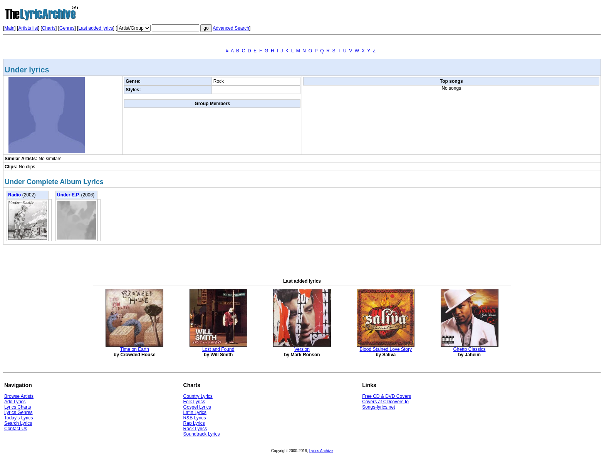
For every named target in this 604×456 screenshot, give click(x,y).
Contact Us (15, 428)
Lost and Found (218, 349)
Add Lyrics (15, 401)
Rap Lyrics (194, 423)
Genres (66, 28)
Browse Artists (19, 396)
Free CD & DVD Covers (386, 396)
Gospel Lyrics (197, 407)
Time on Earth (134, 349)
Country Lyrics (198, 396)
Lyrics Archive (321, 451)
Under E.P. (68, 195)
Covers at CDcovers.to (385, 401)
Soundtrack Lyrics (201, 434)
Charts (48, 28)
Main (9, 28)
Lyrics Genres (18, 412)
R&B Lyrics (194, 418)
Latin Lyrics (194, 412)
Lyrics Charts (17, 407)
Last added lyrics (95, 28)
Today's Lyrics (18, 418)
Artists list (28, 28)
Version (302, 349)
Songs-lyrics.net (378, 407)
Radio (14, 195)
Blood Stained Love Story (386, 349)
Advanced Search (231, 28)
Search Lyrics (18, 423)
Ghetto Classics (469, 349)
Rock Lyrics (195, 428)
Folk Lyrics (194, 401)
